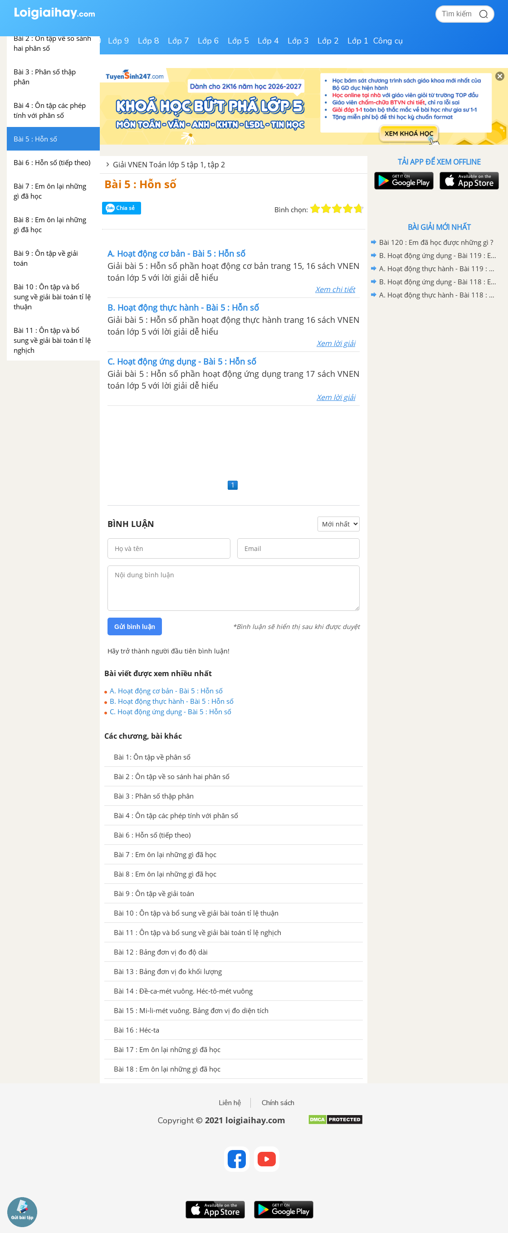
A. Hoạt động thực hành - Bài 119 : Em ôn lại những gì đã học (437, 268)
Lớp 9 (118, 40)
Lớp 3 (298, 40)
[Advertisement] (233, 441)
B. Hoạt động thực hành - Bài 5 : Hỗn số (172, 701)
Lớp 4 (268, 40)
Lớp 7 (178, 40)
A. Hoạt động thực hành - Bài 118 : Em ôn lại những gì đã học (437, 294)
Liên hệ (230, 1103)
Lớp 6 (208, 40)
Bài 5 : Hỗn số (140, 183)
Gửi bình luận (134, 626)
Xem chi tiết (335, 289)
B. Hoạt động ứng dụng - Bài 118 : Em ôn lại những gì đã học (437, 281)
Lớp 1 (358, 40)
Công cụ (388, 40)
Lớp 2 (328, 40)
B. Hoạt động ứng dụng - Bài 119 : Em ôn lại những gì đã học (437, 255)
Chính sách (278, 1103)
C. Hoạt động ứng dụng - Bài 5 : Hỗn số (170, 711)
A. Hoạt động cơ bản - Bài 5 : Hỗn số (166, 690)
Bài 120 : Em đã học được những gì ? (436, 242)
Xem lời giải (336, 343)
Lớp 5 (238, 40)
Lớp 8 (148, 40)
